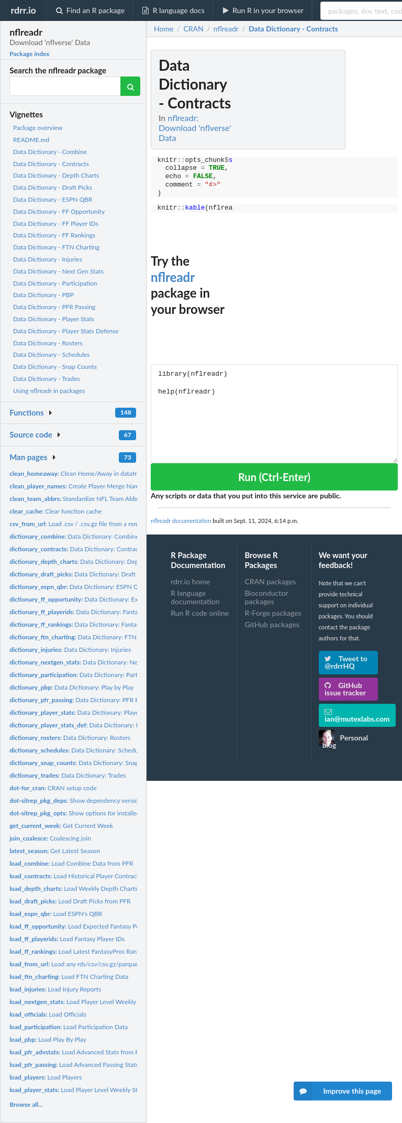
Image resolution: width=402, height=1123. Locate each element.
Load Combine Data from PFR (71, 863)
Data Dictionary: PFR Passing (82, 700)
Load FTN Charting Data (68, 976)
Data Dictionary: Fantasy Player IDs (91, 612)
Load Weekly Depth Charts (73, 888)
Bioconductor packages (266, 597)
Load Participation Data (68, 1027)
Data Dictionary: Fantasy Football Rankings (100, 624)
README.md (31, 140)
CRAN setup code (52, 788)
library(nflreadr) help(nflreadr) (274, 413)
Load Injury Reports (55, 989)
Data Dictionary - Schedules (51, 354)
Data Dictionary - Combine (50, 152)
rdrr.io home (190, 581)
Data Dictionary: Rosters (69, 738)
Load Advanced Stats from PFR (78, 1052)
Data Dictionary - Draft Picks (52, 187)
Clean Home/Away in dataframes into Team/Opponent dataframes (125, 473)
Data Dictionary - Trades (46, 379)
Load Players (45, 1077)
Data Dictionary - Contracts (51, 164)
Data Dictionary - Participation (55, 283)
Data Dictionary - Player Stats (53, 319)
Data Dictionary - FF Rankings (54, 235)
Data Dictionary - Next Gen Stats (58, 271)
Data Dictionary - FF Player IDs (55, 223)
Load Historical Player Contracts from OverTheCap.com (107, 876)
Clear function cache (55, 511)
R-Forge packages (272, 612)
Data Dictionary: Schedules (77, 750)
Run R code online (200, 612)
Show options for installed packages (88, 813)
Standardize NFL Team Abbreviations (86, 499)
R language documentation (195, 597)
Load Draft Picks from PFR (69, 901)
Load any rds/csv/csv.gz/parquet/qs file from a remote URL (111, 964)
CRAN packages (270, 581)
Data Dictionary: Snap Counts (84, 763)
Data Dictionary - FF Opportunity (59, 211)
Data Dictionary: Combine (74, 536)
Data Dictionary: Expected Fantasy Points (103, 599)
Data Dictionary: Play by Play (71, 687)
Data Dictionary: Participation (85, 675)
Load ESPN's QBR (55, 914)
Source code (30, 434)
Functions (26, 412)
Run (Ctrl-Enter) (274, 477)
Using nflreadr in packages (49, 391)
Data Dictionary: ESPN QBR (78, 587)
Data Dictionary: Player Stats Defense (101, 725)
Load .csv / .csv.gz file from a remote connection (94, 524)
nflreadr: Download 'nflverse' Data (195, 128)
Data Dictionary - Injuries (47, 259)
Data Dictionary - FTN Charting (56, 247)
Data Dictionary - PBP (43, 295)
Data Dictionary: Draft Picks (80, 574)
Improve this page (338, 1091)
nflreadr (173, 277)
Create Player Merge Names (77, 486)
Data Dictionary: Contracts (76, 549)
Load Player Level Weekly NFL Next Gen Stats (100, 1002)
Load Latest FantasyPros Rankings (80, 951)
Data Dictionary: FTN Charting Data (92, 637)
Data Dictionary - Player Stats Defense (66, 331)
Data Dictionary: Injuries (70, 649)
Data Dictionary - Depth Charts (56, 175)
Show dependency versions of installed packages (106, 800)
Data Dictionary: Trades (67, 775)
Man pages (28, 457)
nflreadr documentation (181, 520)
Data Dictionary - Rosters (48, 343)
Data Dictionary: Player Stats (82, 712)
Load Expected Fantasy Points (79, 926)
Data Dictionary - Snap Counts (55, 366)
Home (163, 28)
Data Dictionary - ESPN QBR (52, 199)
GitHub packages (271, 624)
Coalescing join (50, 838)
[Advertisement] (319, 207)
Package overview (37, 128)
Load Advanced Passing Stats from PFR (87, 1065)
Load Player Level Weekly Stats (77, 1090)
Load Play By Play (47, 1039)
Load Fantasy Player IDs (67, 939)
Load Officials (47, 1014)
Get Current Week (61, 826)
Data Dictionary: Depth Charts (86, 561)
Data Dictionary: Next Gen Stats (90, 662)
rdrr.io (23, 10)
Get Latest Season (54, 851)
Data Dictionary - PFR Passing (54, 307)
